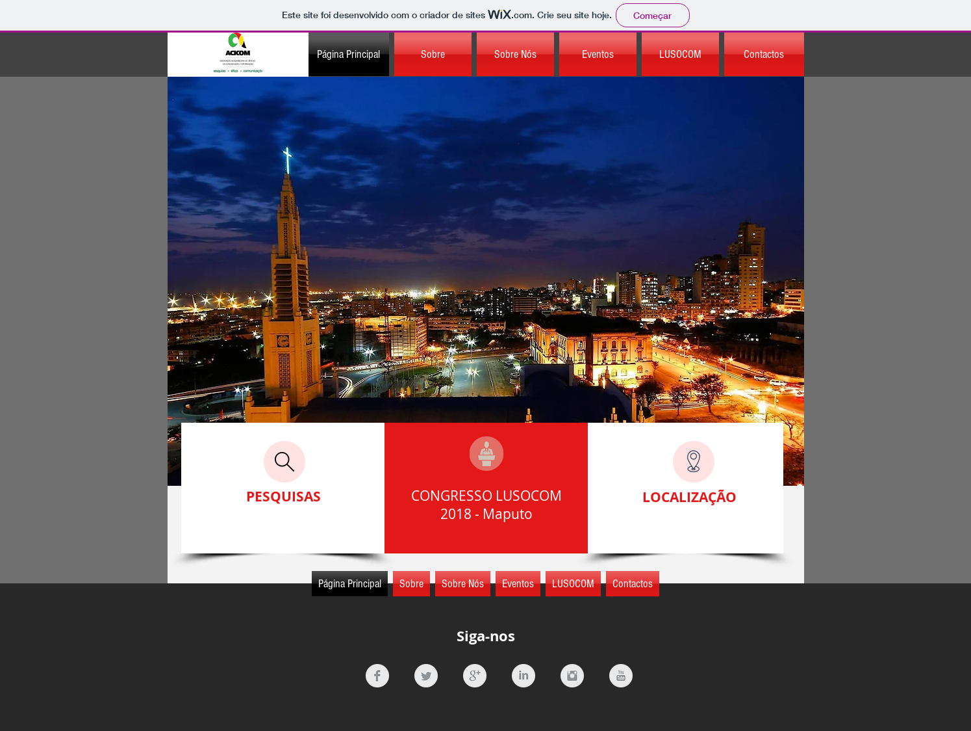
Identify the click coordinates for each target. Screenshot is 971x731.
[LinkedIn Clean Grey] (523, 675)
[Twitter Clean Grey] (426, 675)
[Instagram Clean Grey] (572, 675)
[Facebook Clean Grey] (377, 675)
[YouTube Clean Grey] (621, 675)
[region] (486, 281)
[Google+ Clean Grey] (474, 675)
